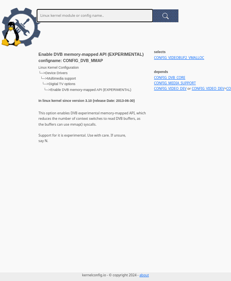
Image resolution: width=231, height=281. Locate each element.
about (144, 275)
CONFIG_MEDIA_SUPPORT (175, 83)
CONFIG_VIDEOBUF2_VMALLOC (179, 57)
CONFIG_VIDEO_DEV (170, 88)
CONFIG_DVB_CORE (169, 77)
